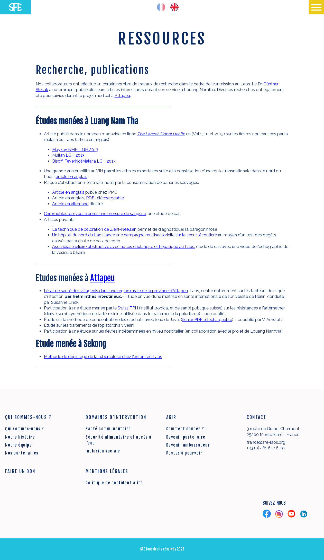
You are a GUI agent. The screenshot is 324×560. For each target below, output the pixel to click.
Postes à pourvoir (184, 453)
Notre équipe (18, 445)
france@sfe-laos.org (266, 442)
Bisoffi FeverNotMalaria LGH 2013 (84, 161)
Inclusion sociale (103, 451)
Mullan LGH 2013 (68, 155)
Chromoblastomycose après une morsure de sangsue (95, 213)
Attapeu (122, 95)
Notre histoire (20, 437)
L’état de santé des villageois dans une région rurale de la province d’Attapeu (116, 290)
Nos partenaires (22, 453)
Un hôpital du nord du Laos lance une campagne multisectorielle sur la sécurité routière (134, 235)
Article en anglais (68, 192)
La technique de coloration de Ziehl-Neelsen (94, 229)
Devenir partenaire (186, 437)
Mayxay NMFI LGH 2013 (75, 149)
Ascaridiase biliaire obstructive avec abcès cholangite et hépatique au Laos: (123, 246)
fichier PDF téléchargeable (207, 319)
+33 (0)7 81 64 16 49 (266, 448)
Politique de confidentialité (114, 482)
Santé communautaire (108, 428)
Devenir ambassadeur (188, 445)
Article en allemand (70, 203)
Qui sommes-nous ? (24, 428)
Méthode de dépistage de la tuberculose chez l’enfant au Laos (103, 356)
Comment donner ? (185, 428)
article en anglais (71, 176)
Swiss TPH (128, 308)
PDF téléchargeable (105, 197)
